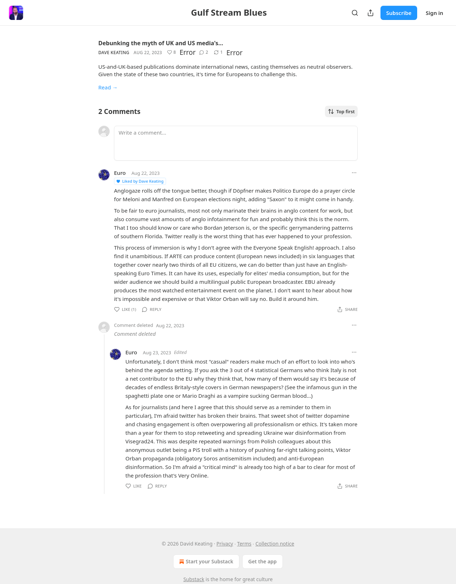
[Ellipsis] (354, 172)
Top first (341, 111)
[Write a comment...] (236, 143)
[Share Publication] (370, 13)
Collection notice (274, 543)
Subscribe (398, 12)
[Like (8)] (171, 52)
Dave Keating (113, 52)
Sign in (434, 12)
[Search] (355, 13)
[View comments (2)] (203, 52)
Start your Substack (205, 561)
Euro (120, 172)
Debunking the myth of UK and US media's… (160, 43)
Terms (244, 543)
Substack (193, 579)
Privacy (225, 543)
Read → (108, 87)
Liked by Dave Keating (140, 181)
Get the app (262, 561)
